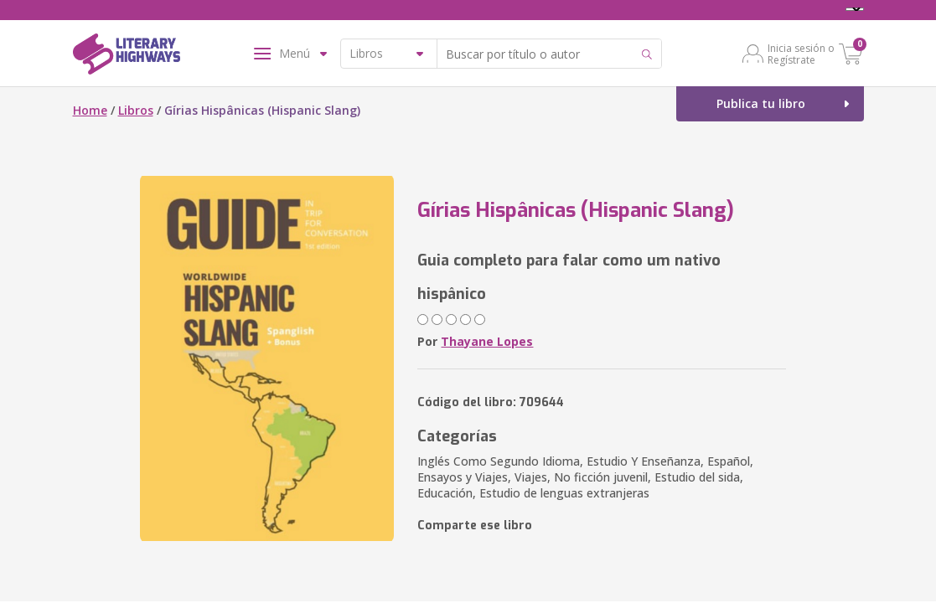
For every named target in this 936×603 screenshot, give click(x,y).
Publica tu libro (760, 103)
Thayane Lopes (487, 341)
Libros (135, 110)
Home (90, 110)
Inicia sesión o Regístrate (801, 53)
